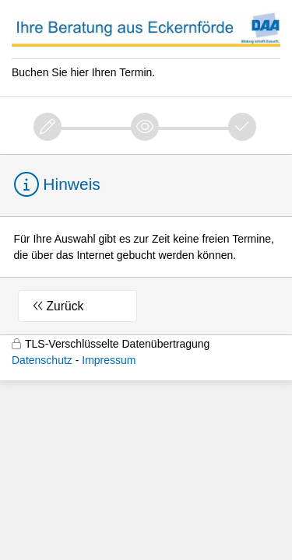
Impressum (108, 360)
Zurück (65, 306)
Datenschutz (42, 360)
